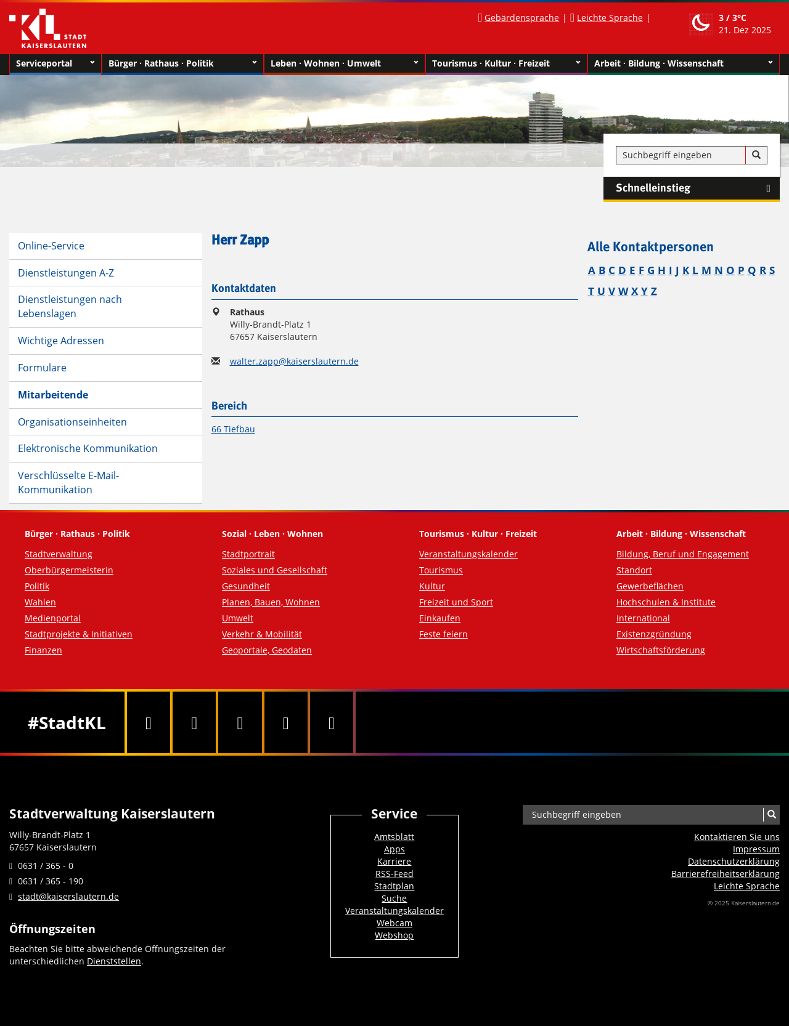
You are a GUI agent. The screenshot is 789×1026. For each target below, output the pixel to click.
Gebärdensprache (521, 17)
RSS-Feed (394, 873)
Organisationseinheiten (72, 422)
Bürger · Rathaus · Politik (182, 63)
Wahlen (40, 602)
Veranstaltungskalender (468, 554)
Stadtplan (394, 886)
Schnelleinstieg (698, 188)
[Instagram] (286, 722)
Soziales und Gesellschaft (274, 570)
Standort (634, 570)
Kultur (432, 586)
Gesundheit (246, 586)
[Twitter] (194, 722)
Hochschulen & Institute (666, 602)
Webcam (394, 923)
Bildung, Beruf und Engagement (682, 554)
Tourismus (441, 570)
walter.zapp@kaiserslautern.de (294, 361)
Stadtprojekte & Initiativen (79, 634)
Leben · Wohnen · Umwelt (345, 63)
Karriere (394, 861)
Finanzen (43, 650)
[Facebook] (148, 722)
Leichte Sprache (610, 17)
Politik (37, 586)
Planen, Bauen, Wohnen (271, 602)
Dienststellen (114, 961)
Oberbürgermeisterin (69, 570)
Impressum (756, 849)
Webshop (394, 935)
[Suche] (756, 155)
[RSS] (331, 722)
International (643, 618)
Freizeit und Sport (456, 602)
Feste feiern (443, 634)
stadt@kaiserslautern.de (68, 896)
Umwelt (237, 618)
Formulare (42, 367)
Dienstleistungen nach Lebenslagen (70, 306)
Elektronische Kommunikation (88, 448)
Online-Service (51, 245)
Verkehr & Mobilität (262, 634)
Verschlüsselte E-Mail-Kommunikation (68, 482)
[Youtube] (239, 722)
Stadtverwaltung (58, 554)
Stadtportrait (248, 554)
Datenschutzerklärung (734, 861)
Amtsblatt (394, 836)
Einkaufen (439, 618)
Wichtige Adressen (61, 340)
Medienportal (53, 618)
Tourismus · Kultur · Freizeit (506, 63)
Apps (394, 849)
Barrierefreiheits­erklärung (725, 873)
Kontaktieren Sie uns (737, 836)
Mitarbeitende (53, 395)
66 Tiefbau (233, 429)
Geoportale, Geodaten (267, 650)
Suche (394, 898)
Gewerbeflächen (650, 586)
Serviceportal (55, 63)
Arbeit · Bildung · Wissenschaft (684, 63)
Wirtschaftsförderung (660, 650)
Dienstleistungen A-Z (66, 273)
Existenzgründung (654, 634)
